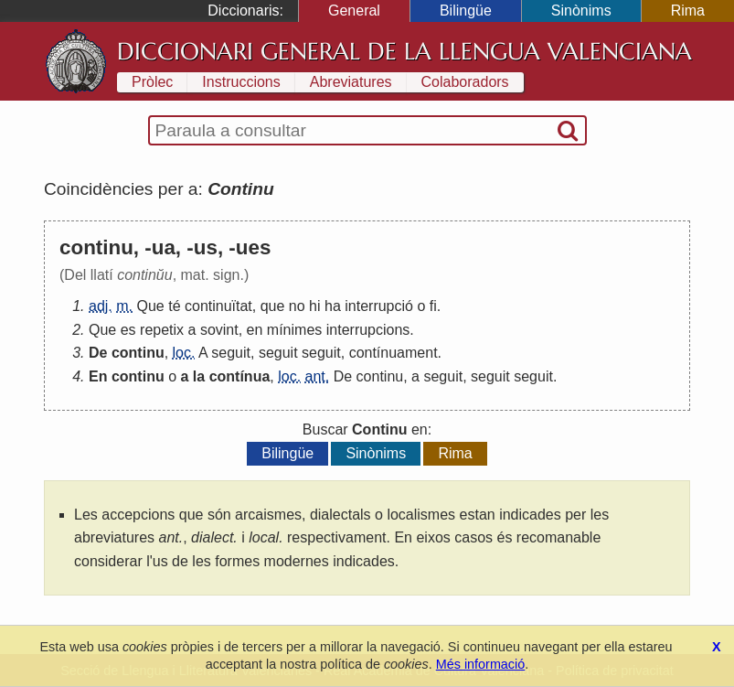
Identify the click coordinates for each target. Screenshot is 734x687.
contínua (240, 376)
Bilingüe (466, 10)
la (199, 376)
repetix (162, 330)
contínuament (393, 352)
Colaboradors (465, 82)
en (255, 330)
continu (138, 352)
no (297, 306)
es (128, 330)
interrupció (379, 306)
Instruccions (241, 82)
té (174, 306)
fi (433, 306)
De (98, 352)
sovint (219, 330)
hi (314, 306)
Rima (688, 10)
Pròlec (152, 82)
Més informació (481, 664)
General (354, 10)
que (273, 306)
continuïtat (218, 306)
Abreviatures (351, 82)
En (98, 376)
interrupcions (368, 330)
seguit (230, 352)
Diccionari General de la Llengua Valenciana (404, 51)
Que (150, 306)
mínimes (294, 330)
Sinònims (581, 10)
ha (332, 306)
